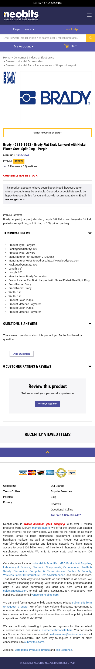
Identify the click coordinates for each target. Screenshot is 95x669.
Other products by (48, 132)
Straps (59, 65)
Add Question (21, 353)
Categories (21, 649)
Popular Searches (61, 491)
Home (6, 57)
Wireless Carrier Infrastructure (21, 575)
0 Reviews (14, 166)
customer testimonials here (55, 630)
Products (34, 649)
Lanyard (71, 65)
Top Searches (63, 649)
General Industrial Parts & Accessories (29, 65)
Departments (23, 29)
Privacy (7, 502)
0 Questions (30, 166)
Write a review (47, 403)
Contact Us (9, 485)
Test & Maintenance (53, 575)
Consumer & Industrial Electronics (34, 57)
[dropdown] (88, 15)
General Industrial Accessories (24, 61)
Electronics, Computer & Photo (33, 571)
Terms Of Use (11, 491)
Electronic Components (47, 567)
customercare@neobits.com (66, 634)
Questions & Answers (20, 324)
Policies (8, 496)
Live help (71, 29)
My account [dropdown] (24, 46)
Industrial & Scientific (45, 563)
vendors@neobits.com (44, 594)
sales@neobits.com (15, 590)
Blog (53, 496)
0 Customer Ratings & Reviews (27, 366)
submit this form (34, 642)
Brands (45, 649)
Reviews (56, 504)
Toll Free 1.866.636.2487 (66, 515)
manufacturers (41, 527)
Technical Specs (16, 233)
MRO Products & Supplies (75, 563)
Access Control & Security (73, 571)
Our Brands (57, 485)
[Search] (43, 38)
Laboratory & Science (16, 567)
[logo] (21, 15)
